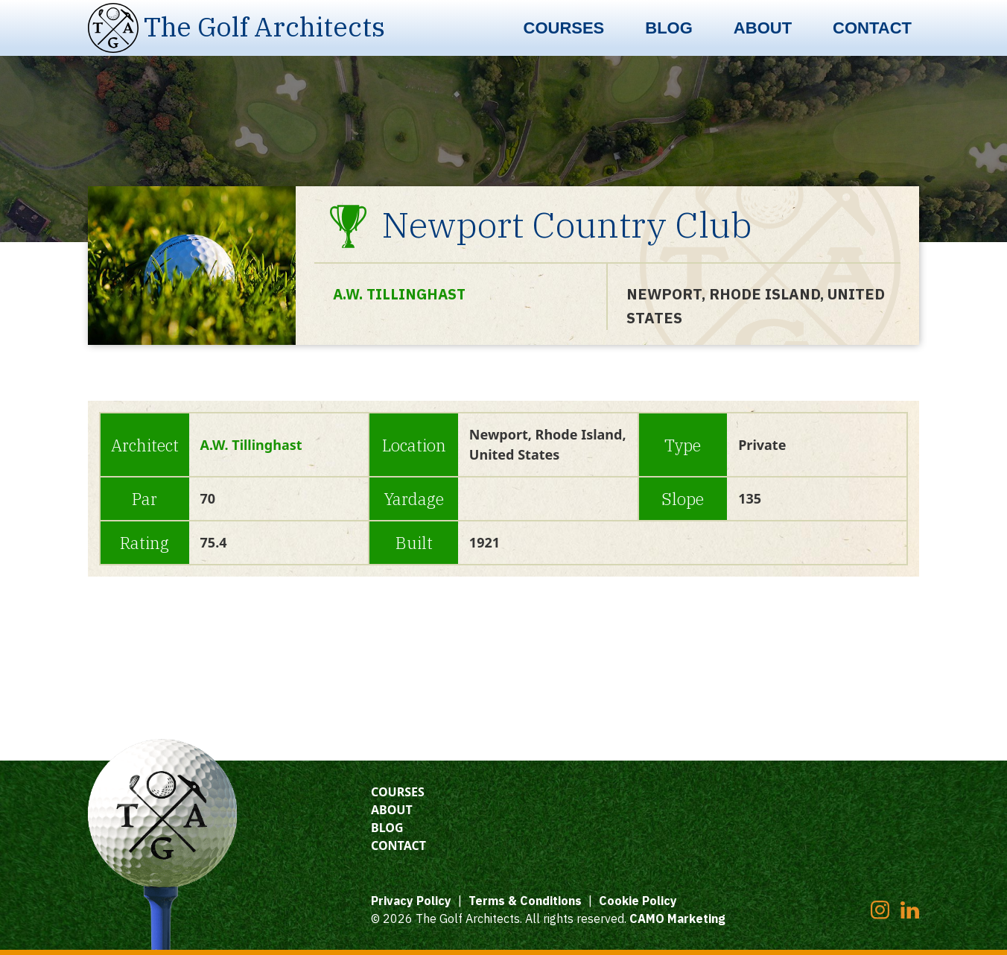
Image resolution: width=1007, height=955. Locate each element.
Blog (669, 28)
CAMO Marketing (677, 918)
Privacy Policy (411, 900)
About (763, 28)
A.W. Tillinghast (401, 294)
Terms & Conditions (525, 900)
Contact (872, 28)
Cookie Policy (638, 900)
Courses (564, 28)
